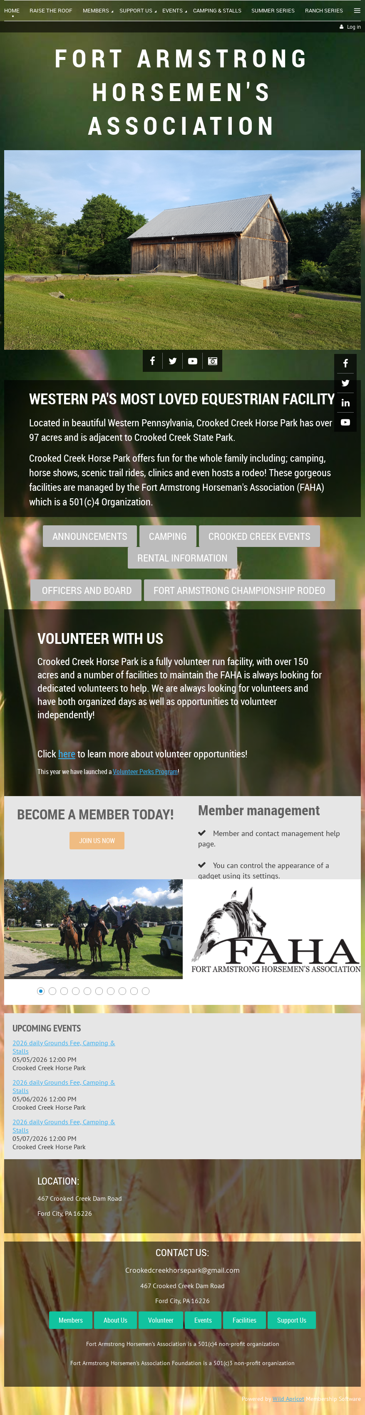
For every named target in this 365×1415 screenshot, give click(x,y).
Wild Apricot (288, 1399)
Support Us (291, 1320)
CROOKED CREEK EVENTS (259, 536)
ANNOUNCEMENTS (89, 536)
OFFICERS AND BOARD (86, 590)
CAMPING (168, 536)
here (66, 753)
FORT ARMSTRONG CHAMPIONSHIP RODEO (239, 590)
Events (203, 1320)
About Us (115, 1320)
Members (71, 1320)
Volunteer (161, 1320)
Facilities (244, 1320)
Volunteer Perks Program (145, 771)
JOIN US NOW (97, 840)
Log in (354, 26)
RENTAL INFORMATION (182, 557)
